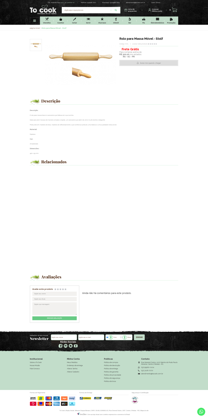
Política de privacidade (112, 375)
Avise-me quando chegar (150, 63)
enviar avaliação (54, 318)
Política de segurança (112, 378)
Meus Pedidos (72, 362)
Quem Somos (155, 2)
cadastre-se (70, 2)
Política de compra (111, 362)
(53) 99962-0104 (115, 2)
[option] (36, 45)
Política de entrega (111, 369)
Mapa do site (145, 410)
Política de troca (110, 381)
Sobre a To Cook (36, 362)
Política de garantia (111, 372)
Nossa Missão (35, 365)
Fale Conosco (35, 369)
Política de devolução (112, 365)
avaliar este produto (139, 44)
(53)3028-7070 (91, 2)
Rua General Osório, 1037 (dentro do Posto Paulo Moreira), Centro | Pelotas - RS (159, 363)
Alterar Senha (72, 369)
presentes (132, 10)
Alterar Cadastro (73, 372)
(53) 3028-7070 (147, 370)
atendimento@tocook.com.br (135, 2)
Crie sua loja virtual (93, 414)
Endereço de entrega (75, 365)
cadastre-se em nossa (39, 335)
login (62, 2)
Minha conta (157, 10)
